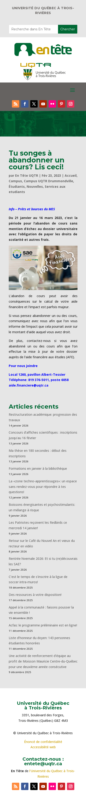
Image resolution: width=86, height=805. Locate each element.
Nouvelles (35, 186)
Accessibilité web (43, 747)
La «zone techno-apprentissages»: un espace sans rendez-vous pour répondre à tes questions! (43, 486)
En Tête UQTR (26, 175)
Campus (15, 181)
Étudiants (17, 186)
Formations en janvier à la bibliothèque (38, 468)
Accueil (71, 175)
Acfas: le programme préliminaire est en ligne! (43, 625)
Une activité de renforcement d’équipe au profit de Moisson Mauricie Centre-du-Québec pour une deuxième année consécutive (43, 661)
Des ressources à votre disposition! (35, 594)
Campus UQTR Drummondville (48, 181)
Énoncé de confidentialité (43, 742)
